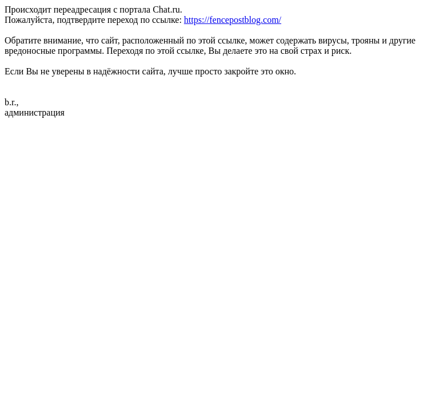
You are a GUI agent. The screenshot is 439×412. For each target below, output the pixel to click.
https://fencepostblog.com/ (232, 20)
